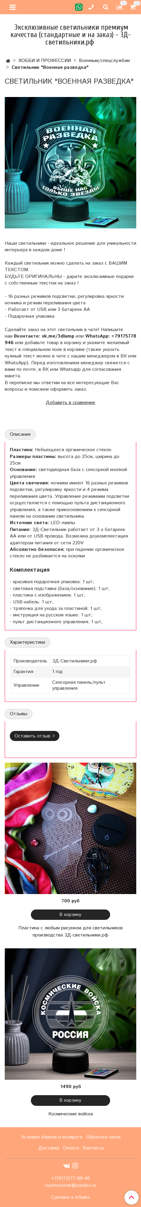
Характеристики (27, 642)
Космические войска (70, 1114)
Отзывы (18, 713)
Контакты (93, 1148)
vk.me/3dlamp (58, 336)
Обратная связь (103, 1137)
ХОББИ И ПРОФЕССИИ (44, 60)
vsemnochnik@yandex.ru (70, 1185)
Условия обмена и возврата (51, 1137)
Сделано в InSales (70, 1197)
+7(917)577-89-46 (70, 1178)
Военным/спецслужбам (104, 60)
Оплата (71, 1148)
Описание (20, 434)
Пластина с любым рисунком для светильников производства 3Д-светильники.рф (70, 932)
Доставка (48, 1148)
